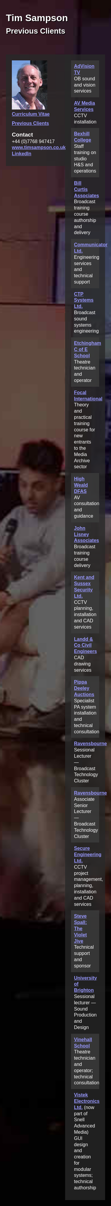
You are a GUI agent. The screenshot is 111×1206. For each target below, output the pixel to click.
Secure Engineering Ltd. (87, 854)
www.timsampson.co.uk (39, 147)
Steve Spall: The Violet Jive (80, 928)
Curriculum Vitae (31, 114)
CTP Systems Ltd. (84, 300)
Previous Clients (30, 123)
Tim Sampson (37, 17)
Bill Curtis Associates (86, 189)
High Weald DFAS (81, 485)
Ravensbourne (90, 743)
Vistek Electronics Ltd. (86, 1101)
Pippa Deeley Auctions (84, 688)
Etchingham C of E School (87, 349)
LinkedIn (21, 153)
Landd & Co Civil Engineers (85, 645)
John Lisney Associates (86, 534)
